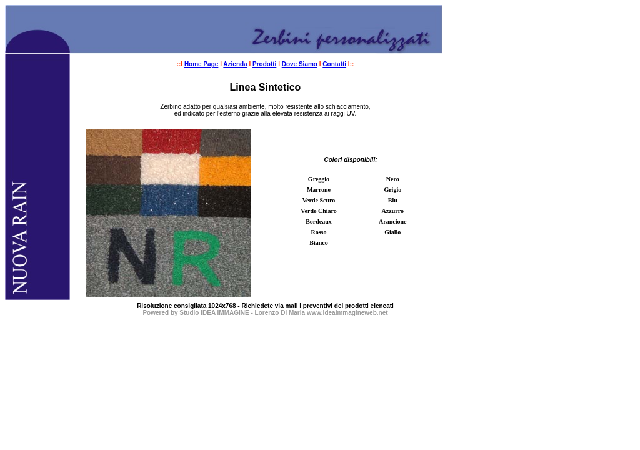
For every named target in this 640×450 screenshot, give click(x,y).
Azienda (235, 64)
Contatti (334, 64)
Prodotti (264, 64)
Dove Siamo (300, 64)
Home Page (201, 64)
